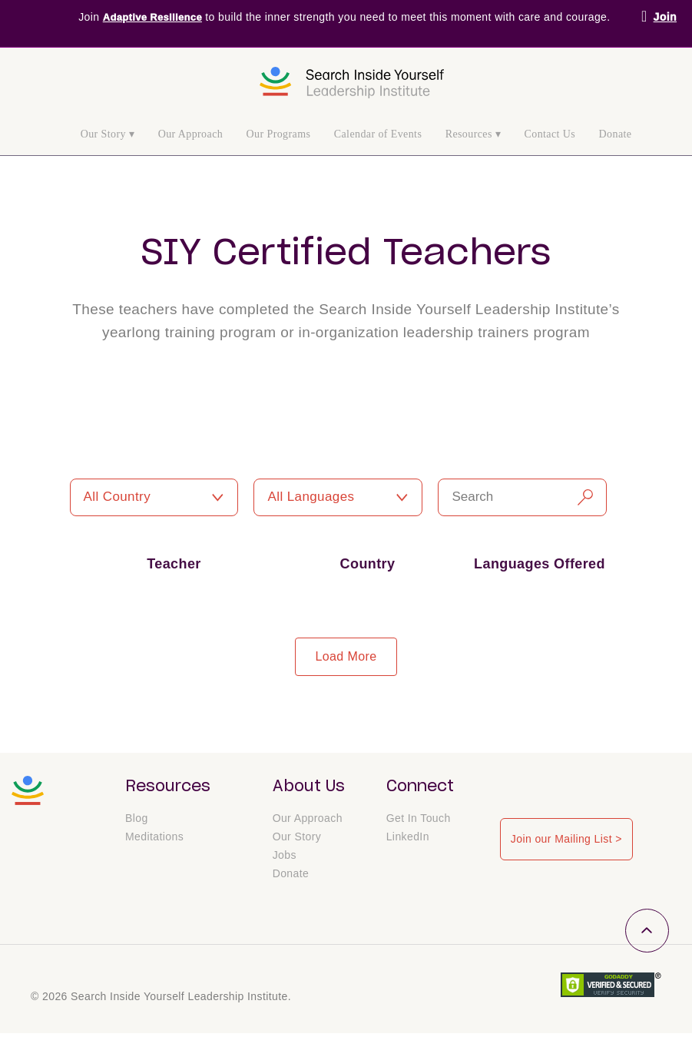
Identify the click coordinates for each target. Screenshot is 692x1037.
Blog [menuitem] (136, 822)
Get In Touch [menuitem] (418, 822)
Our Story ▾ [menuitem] (108, 134)
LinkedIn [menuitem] (407, 840)
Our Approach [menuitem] (190, 134)
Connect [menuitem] (420, 786)
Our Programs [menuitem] (279, 134)
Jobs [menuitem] (284, 859)
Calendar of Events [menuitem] (378, 134)
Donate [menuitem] (615, 134)
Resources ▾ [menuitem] (473, 134)
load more (345, 656)
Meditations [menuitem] (154, 840)
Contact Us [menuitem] (550, 134)
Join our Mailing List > (564, 836)
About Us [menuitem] (309, 786)
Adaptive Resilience (152, 17)
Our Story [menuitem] (297, 840)
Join (665, 17)
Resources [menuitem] (167, 786)
